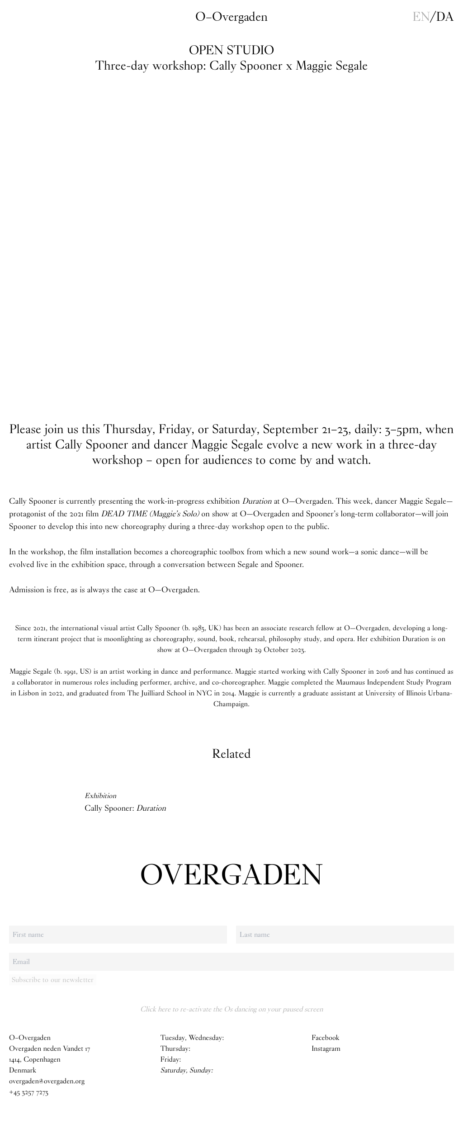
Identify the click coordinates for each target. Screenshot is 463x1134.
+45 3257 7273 (28, 1092)
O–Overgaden (231, 16)
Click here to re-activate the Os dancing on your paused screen (231, 1009)
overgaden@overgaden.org (47, 1081)
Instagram (326, 1049)
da (445, 17)
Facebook (325, 1038)
